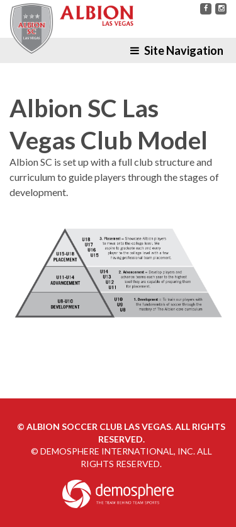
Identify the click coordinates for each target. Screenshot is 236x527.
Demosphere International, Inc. (117, 451)
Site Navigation (176, 50)
